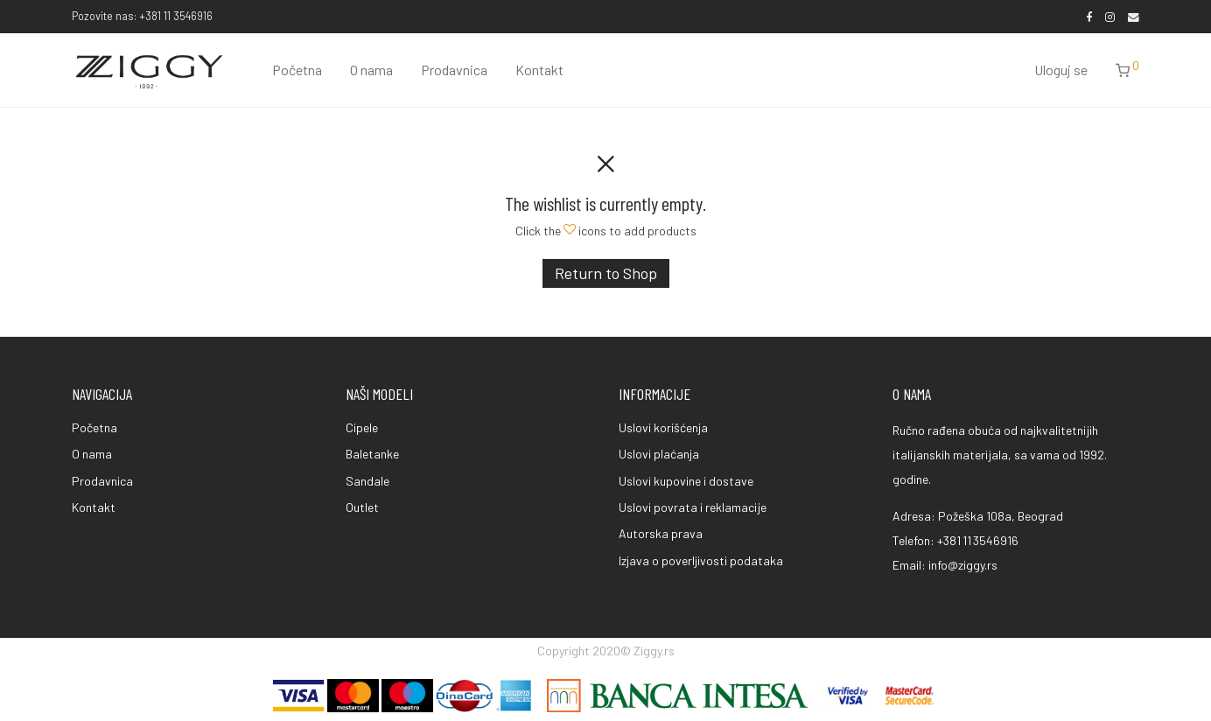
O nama (371, 69)
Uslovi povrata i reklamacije (692, 507)
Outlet (362, 507)
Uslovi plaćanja (659, 453)
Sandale (367, 480)
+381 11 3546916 (977, 540)
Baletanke (372, 453)
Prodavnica (454, 69)
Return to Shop (606, 273)
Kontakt (539, 69)
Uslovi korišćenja (663, 427)
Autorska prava (661, 533)
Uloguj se (1061, 69)
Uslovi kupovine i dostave (686, 480)
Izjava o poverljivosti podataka (701, 560)
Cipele (362, 427)
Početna (297, 69)
